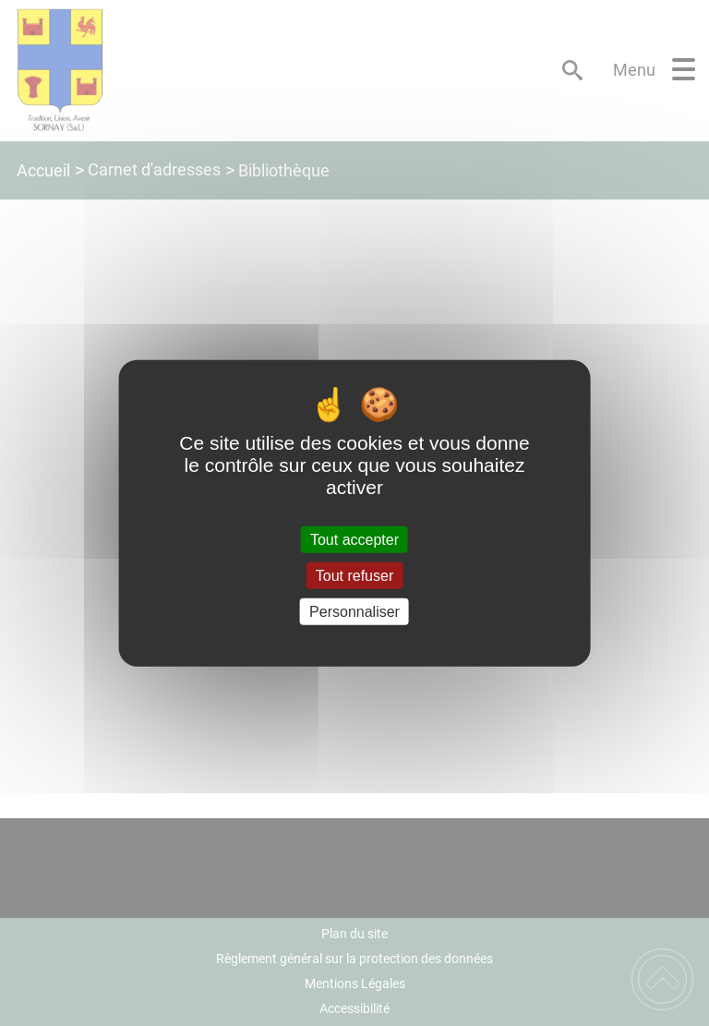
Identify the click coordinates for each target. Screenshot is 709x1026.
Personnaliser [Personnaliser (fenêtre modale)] (354, 612)
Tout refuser (354, 575)
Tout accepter (354, 539)
